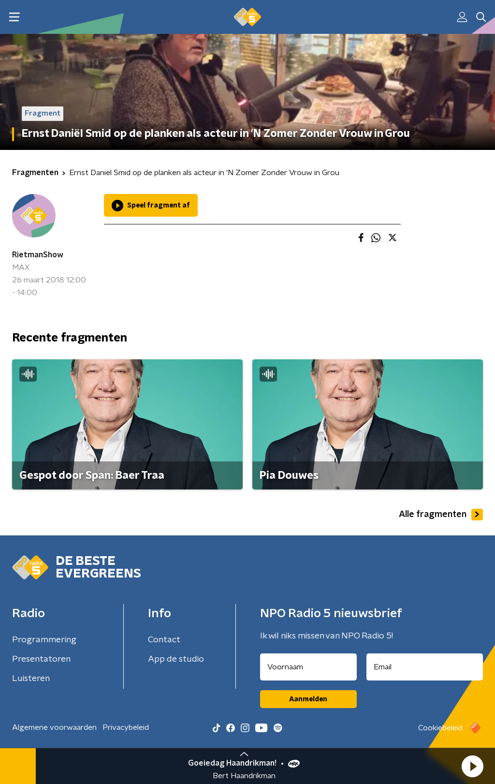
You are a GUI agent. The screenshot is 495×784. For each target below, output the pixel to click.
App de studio (176, 659)
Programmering (44, 640)
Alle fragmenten (441, 514)
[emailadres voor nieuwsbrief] (424, 666)
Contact (164, 640)
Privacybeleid (125, 727)
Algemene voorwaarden (54, 727)
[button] (472, 766)
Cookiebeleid (440, 728)
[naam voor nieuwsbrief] (308, 666)
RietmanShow (37, 255)
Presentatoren (41, 659)
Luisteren (31, 678)
